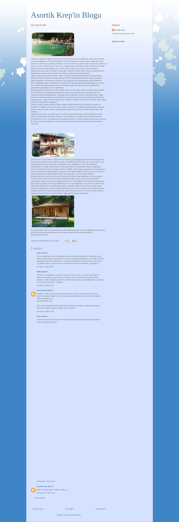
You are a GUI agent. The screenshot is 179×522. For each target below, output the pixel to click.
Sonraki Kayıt (38, 509)
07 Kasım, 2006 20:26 (45, 267)
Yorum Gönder (39, 498)
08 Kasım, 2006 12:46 (45, 311)
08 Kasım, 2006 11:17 (45, 285)
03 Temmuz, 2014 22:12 (46, 493)
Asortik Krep (42, 290)
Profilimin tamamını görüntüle (123, 34)
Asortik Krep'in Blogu (66, 15)
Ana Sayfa (69, 509)
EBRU (39, 272)
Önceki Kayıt (100, 509)
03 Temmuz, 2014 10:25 (46, 481)
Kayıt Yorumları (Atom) (72, 515)
